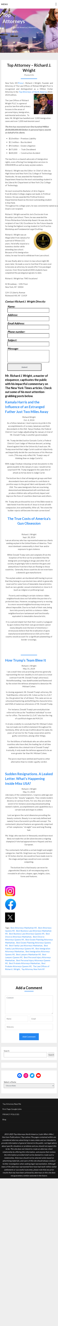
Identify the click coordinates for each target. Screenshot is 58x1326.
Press (20, 83)
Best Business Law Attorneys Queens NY (26, 933)
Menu (4, 4)
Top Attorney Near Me (11, 1104)
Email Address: (15, 323)
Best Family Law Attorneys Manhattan (25, 945)
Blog (4, 1119)
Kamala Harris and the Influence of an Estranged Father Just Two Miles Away (26, 407)
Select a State (10, 1082)
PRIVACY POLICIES (10, 1114)
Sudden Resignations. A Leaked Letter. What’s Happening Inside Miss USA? (29, 779)
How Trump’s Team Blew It (25, 660)
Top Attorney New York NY (33, 969)
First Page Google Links (12, 1109)
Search (6, 1051)
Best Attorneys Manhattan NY (23, 928)
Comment (29, 1004)
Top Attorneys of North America (33, 92)
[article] (29, 590)
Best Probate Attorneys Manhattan (24, 963)
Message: (12, 348)
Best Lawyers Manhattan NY (28, 954)
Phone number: (16, 331)
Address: (12, 314)
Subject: (12, 340)
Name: (11, 306)
